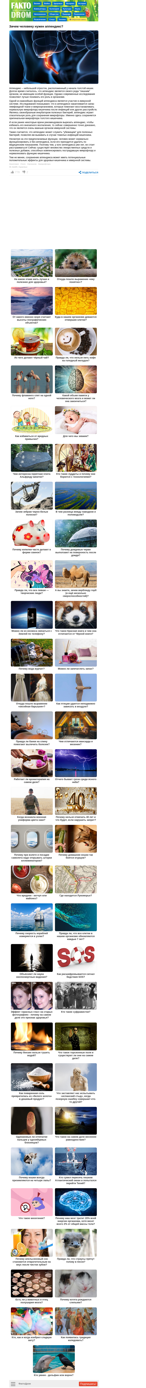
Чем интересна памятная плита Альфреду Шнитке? (31, 475)
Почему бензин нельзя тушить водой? (31, 1054)
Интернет (70, 3)
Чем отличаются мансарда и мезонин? (76, 743)
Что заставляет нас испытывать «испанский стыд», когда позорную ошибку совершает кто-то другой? (76, 1097)
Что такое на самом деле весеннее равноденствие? (75, 1138)
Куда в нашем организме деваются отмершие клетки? (76, 318)
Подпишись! (88, 1383)
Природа (66, 14)
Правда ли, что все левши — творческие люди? (32, 591)
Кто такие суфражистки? (75, 1011)
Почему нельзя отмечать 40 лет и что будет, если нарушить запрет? (75, 818)
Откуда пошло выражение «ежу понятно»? (76, 280)
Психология (79, 14)
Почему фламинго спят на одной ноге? (31, 397)
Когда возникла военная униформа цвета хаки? (31, 818)
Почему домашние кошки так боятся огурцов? (76, 856)
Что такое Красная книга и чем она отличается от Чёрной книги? (75, 632)
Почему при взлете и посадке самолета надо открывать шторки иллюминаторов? (31, 857)
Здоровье (58, 3)
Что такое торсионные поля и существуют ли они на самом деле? (75, 1055)
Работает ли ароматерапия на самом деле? (32, 781)
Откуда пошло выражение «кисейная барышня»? (31, 705)
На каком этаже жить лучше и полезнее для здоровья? (31, 280)
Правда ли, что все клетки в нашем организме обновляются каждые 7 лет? (76, 936)
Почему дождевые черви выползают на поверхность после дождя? (75, 552)
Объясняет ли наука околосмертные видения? (31, 975)
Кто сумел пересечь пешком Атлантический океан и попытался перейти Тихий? (75, 1180)
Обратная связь (77, 19)
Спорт (52, 19)
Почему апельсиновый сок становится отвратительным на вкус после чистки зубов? (32, 1261)
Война (47, 3)
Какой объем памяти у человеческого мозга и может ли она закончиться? (75, 398)
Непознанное (40, 14)
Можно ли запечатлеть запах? (76, 668)
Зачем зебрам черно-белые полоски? (31, 513)
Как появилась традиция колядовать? (76, 1339)
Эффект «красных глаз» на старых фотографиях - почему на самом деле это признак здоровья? (32, 1014)
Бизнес (37, 3)
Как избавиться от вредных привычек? (31, 437)
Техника (62, 19)
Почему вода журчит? (32, 668)
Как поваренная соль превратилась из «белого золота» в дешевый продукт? (31, 1096)
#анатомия (14, 164)
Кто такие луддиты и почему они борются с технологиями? (75, 475)
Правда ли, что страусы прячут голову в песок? (75, 1260)
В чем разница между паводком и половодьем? (76, 513)
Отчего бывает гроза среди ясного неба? (75, 781)
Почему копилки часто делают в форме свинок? (31, 551)
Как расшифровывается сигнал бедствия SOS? (75, 975)
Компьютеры (40, 9)
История (82, 3)
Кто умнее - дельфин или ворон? (54, 1375)
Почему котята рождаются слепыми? (75, 1301)
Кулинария (54, 9)
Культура (67, 9)
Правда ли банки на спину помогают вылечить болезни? (32, 743)
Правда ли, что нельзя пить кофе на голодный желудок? (76, 359)
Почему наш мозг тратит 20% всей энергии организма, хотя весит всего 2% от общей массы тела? (75, 1221)
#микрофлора (44, 164)
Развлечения (40, 19)
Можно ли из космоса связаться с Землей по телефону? (32, 632)
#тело (23, 164)
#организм (31, 164)
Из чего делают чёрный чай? (31, 357)
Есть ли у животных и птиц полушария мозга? (31, 1301)
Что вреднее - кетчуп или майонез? (32, 897)
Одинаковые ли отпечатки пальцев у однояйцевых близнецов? (31, 1139)
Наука (77, 9)
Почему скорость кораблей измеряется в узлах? (32, 935)
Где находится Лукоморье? (76, 895)
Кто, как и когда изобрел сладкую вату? (32, 1339)
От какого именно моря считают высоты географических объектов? (32, 320)
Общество (54, 14)
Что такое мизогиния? (32, 1218)
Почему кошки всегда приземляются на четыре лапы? (31, 1179)
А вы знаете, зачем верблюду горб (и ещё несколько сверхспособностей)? (75, 593)
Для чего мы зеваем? (75, 436)
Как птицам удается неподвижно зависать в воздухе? (75, 705)
